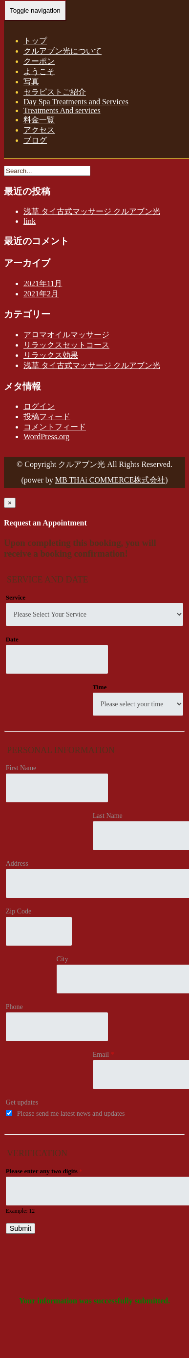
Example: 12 (20, 1211)
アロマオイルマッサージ (66, 334)
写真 (31, 82)
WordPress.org (46, 436)
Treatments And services (62, 110)
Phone (14, 1006)
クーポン (39, 61)
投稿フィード (46, 416)
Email (103, 1054)
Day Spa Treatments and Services (75, 101)
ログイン (39, 406)
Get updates (22, 1102)
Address (17, 863)
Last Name (108, 815)
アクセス (39, 130)
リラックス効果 (50, 355)
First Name (21, 768)
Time (100, 687)
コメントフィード (54, 427)
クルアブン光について (62, 51)
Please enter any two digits (44, 1171)
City (62, 959)
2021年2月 (41, 294)
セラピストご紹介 (54, 92)
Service (15, 597)
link (29, 221)
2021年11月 (42, 283)
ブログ (35, 140)
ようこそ (39, 71)
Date (12, 639)
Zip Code (19, 911)
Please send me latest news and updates (71, 1113)
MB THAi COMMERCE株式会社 (110, 480)
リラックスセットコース (66, 345)
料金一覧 (39, 120)
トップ (35, 41)
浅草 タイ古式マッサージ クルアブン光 (91, 211)
